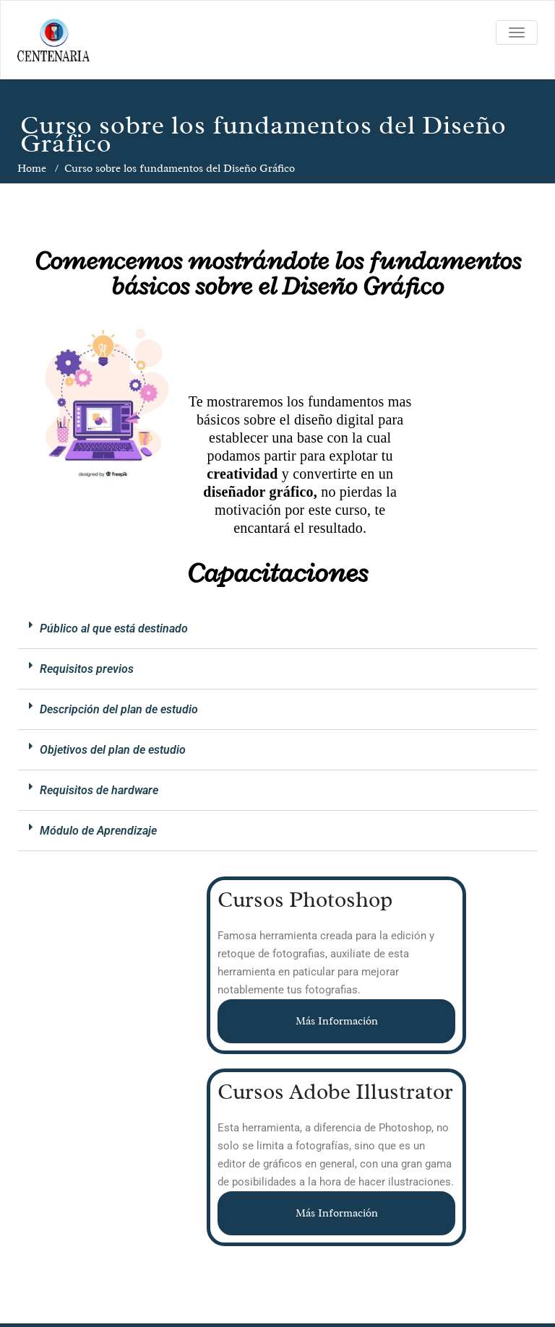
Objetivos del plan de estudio (113, 750)
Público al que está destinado (114, 628)
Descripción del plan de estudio (119, 709)
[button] (277, 629)
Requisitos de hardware (99, 790)
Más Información (337, 1021)
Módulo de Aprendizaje (98, 830)
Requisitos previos (87, 669)
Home (31, 168)
